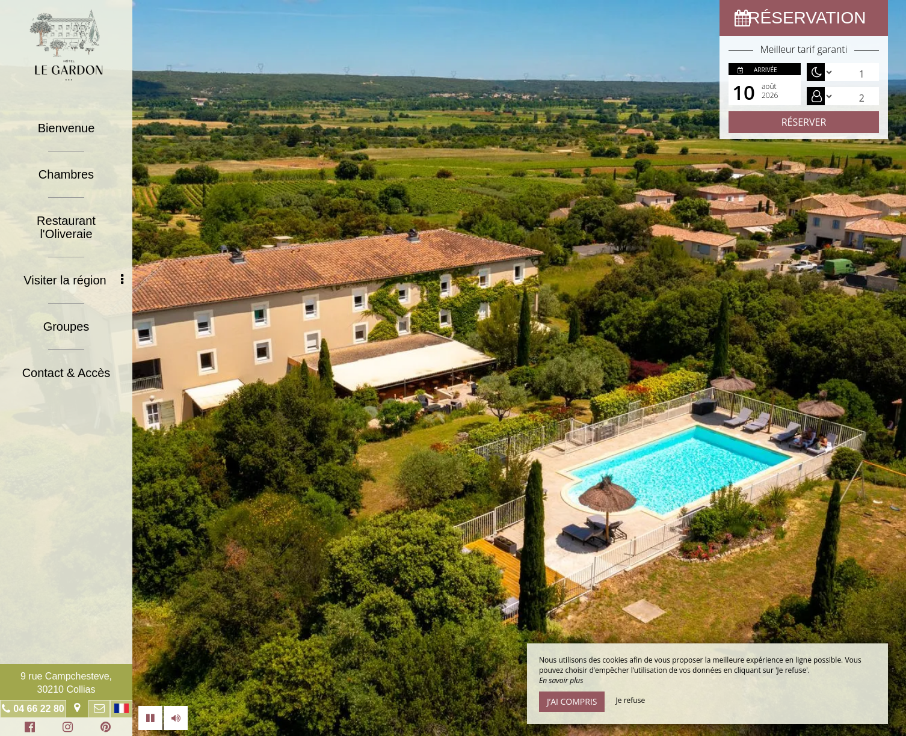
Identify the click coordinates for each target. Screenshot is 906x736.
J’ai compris (572, 701)
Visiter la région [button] (73, 280)
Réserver (804, 122)
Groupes (66, 326)
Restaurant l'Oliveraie (66, 227)
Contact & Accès (66, 372)
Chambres (66, 174)
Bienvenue (66, 128)
